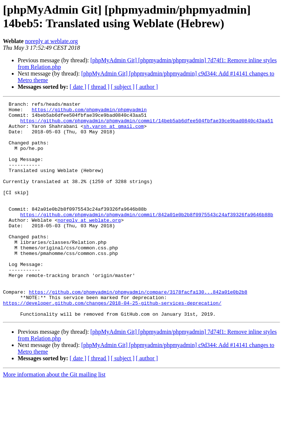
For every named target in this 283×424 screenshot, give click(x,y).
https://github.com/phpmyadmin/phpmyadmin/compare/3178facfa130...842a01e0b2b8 (138, 330)
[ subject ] (122, 87)
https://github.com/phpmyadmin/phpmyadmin (89, 111)
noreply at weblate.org (51, 41)
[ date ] (78, 87)
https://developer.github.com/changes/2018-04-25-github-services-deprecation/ (112, 343)
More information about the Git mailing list (54, 417)
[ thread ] (98, 87)
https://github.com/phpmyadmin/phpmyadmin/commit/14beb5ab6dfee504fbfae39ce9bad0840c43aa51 (146, 125)
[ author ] (147, 87)
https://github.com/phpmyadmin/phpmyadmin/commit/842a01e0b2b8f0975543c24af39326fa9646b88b (146, 237)
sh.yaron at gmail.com (113, 131)
